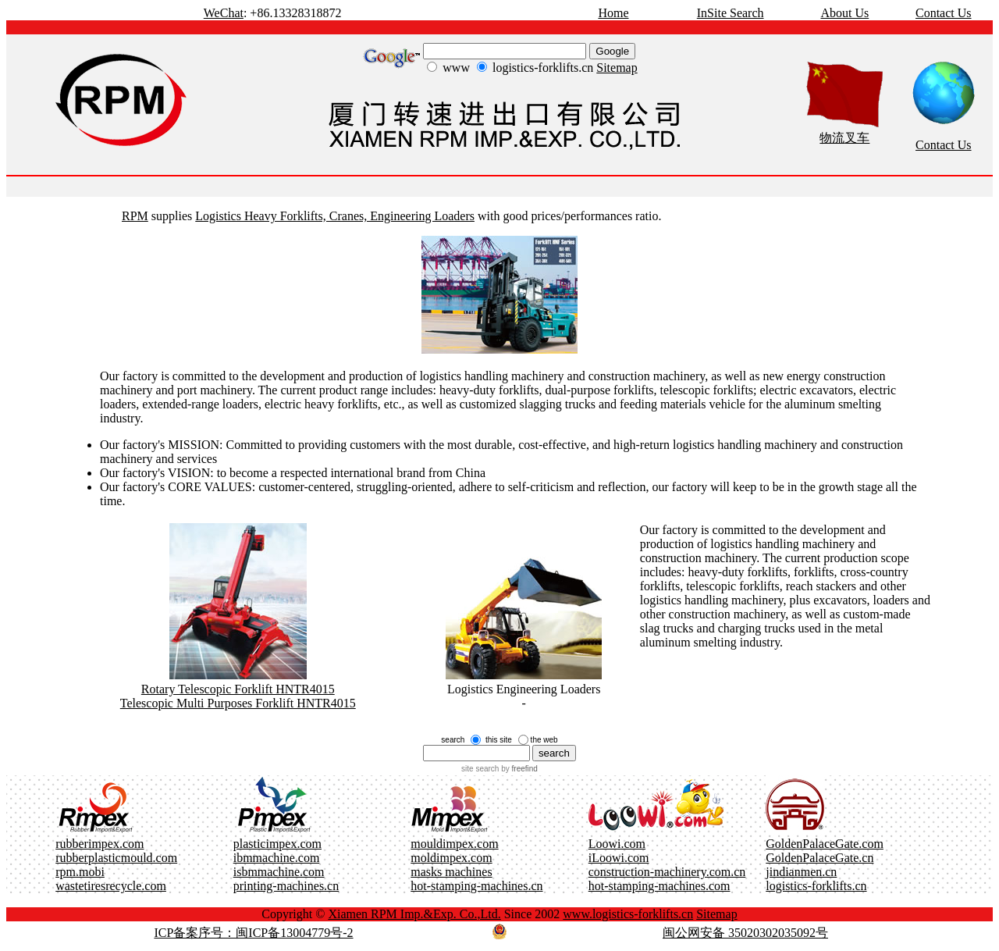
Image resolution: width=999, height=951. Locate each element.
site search (480, 768)
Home (613, 13)
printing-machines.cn (286, 885)
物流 (831, 137)
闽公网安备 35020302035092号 (745, 932)
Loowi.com (616, 843)
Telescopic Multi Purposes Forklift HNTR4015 (238, 703)
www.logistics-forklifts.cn (628, 914)
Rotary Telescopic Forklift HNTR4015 (238, 689)
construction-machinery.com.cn (667, 871)
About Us (844, 13)
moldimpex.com (451, 857)
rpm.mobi (80, 871)
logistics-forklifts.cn (816, 885)
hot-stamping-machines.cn (476, 885)
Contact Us (943, 13)
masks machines (451, 871)
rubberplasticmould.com (116, 857)
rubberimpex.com (99, 843)
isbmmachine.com (279, 871)
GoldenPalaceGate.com (824, 843)
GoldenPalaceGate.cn (819, 857)
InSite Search (730, 13)
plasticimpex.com (277, 843)
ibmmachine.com (276, 857)
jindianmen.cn (801, 871)
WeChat (224, 13)
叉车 (856, 137)
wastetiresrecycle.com (110, 885)
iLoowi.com (618, 857)
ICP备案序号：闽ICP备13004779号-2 (253, 932)
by (518, 768)
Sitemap (616, 67)
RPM (135, 216)
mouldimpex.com (454, 843)
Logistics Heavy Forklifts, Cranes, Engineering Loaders (335, 216)
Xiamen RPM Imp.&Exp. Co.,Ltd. (414, 914)
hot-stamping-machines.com (659, 885)
